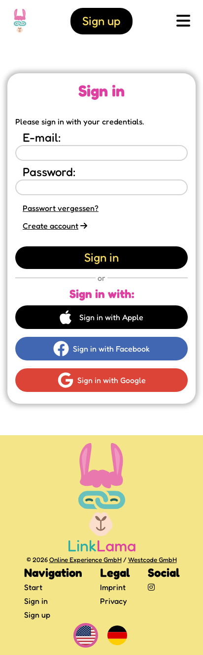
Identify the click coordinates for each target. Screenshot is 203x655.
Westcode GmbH (152, 560)
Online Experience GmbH (85, 560)
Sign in (36, 601)
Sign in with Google (102, 380)
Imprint (113, 587)
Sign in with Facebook (101, 349)
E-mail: (42, 137)
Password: (49, 172)
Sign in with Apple (101, 317)
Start (33, 587)
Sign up (37, 615)
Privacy (113, 601)
